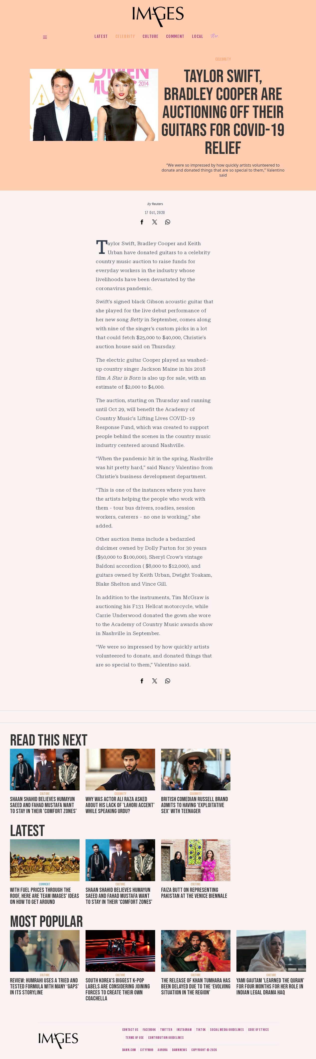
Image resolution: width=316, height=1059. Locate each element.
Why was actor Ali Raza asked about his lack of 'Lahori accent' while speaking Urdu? (120, 805)
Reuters (157, 204)
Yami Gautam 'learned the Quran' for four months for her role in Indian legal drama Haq (270, 986)
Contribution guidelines (166, 1038)
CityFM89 (146, 1050)
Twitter (166, 1030)
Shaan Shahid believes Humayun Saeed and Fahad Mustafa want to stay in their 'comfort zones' (43, 805)
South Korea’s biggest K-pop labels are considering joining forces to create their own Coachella (118, 989)
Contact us (130, 1030)
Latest (101, 36)
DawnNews (179, 1050)
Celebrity (125, 36)
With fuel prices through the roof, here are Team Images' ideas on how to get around (44, 896)
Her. (215, 36)
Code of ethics (258, 1030)
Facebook (149, 1030)
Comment (175, 36)
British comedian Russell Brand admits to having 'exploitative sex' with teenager (194, 805)
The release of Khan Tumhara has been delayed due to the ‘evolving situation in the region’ (195, 986)
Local (198, 36)
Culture (151, 36)
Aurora (163, 1050)
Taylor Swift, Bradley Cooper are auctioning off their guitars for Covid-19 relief (223, 112)
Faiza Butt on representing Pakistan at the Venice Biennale (194, 893)
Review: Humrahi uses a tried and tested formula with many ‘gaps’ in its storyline (44, 986)
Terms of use (134, 1038)
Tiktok (201, 1030)
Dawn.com (129, 1050)
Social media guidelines (227, 1030)
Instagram (184, 1030)
